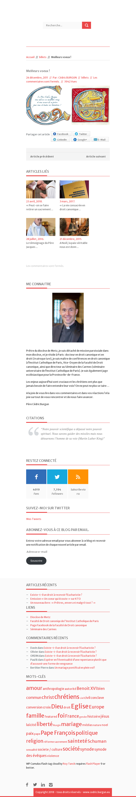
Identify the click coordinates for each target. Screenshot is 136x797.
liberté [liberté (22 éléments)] (45, 724)
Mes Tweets (33, 519)
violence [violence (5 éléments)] (53, 756)
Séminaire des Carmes (43, 629)
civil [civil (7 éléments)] (87, 698)
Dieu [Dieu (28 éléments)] (57, 706)
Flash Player (93, 763)
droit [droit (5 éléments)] (67, 707)
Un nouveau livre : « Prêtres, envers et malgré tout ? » (63, 602)
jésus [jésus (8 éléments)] (105, 716)
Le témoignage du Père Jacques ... (40, 244)
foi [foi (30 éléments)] (61, 715)
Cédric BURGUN (67, 77)
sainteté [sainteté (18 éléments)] (77, 741)
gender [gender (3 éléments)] (83, 717)
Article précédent (42, 156)
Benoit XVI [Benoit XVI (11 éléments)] (87, 688)
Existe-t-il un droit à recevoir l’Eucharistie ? (56, 594)
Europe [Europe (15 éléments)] (96, 707)
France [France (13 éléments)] (72, 716)
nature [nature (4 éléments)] (97, 725)
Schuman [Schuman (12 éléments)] (97, 741)
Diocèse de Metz (40, 617)
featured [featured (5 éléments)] (51, 716)
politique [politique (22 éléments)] (87, 733)
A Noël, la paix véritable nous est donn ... (73, 244)
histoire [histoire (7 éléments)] (93, 716)
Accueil (30, 57)
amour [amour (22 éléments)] (34, 688)
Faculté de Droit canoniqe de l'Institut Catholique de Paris (64, 621)
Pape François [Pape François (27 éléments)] (58, 732)
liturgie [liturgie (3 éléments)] (57, 725)
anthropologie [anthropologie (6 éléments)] (53, 689)
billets (42, 57)
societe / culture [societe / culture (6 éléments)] (50, 749)
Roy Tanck (69, 763)
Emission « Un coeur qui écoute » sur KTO (55, 598)
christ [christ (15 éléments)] (48, 697)
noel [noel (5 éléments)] (105, 725)
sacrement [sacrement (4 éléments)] (60, 741)
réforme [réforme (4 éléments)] (49, 741)
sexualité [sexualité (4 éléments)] (31, 749)
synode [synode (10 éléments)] (87, 749)
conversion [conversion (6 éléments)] (34, 707)
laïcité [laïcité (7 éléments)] (31, 725)
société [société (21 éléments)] (71, 749)
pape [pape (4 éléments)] (37, 733)
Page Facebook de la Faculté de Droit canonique (58, 625)
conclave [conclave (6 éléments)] (97, 698)
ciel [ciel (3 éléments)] (82, 698)
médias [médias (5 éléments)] (87, 725)
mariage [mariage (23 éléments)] (71, 724)
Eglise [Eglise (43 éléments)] (80, 706)
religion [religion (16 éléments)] (34, 741)
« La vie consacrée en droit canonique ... (72, 207)
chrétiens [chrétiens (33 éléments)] (67, 696)
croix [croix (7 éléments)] (47, 707)
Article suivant (96, 156)
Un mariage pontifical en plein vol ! (75, 667)
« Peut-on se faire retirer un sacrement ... (39, 207)
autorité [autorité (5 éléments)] (70, 689)
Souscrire (36, 560)
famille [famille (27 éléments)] (35, 715)
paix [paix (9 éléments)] (30, 733)
